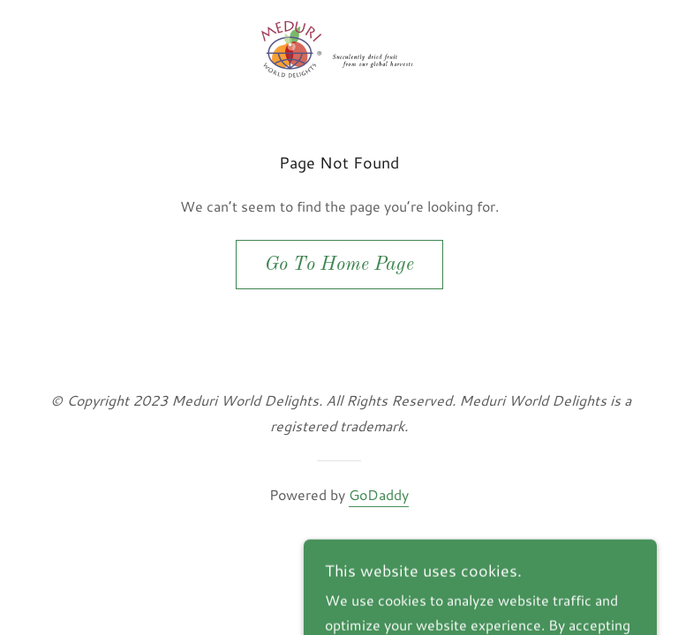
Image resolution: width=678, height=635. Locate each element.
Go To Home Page (339, 264)
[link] (339, 49)
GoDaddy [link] (379, 494)
